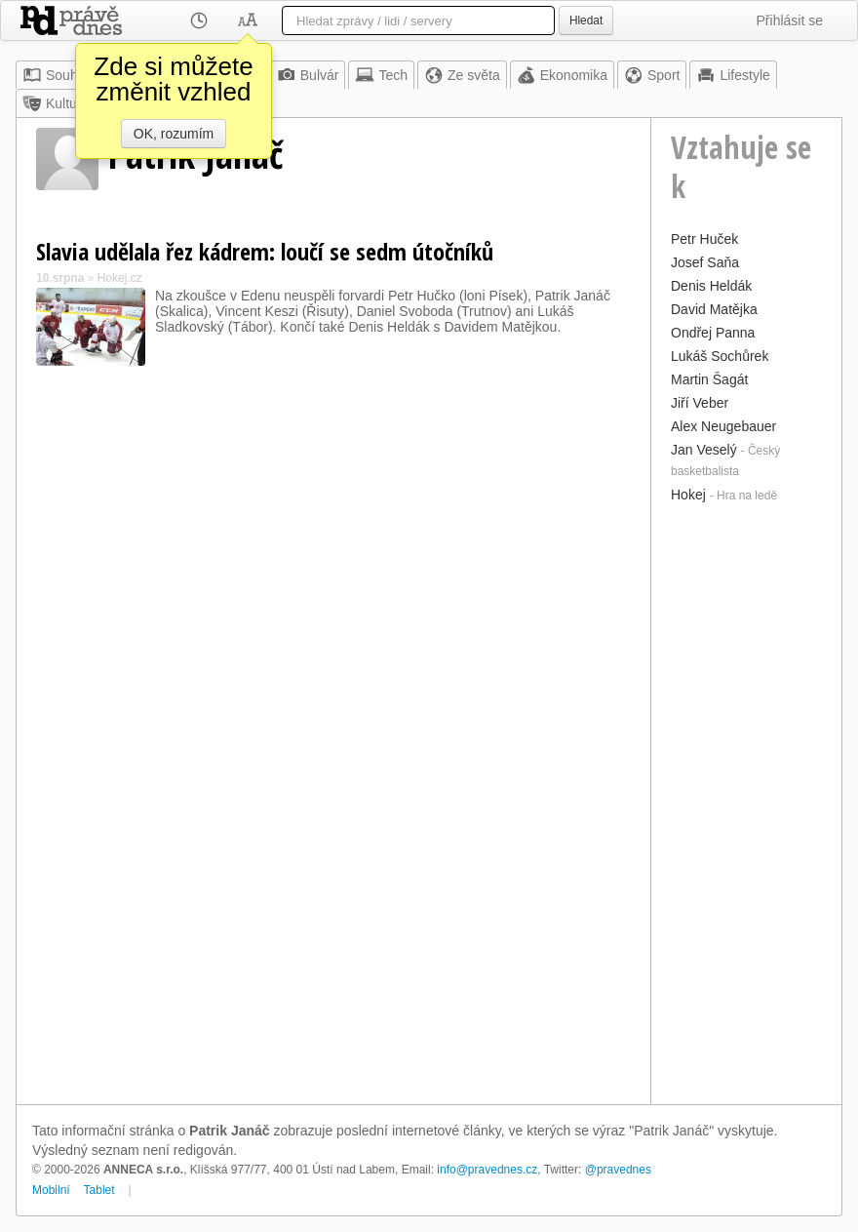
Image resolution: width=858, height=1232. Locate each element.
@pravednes (618, 1169)
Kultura (55, 103)
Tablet (99, 1190)
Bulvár (308, 75)
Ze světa (462, 75)
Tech (381, 75)
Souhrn (56, 75)
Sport (652, 75)
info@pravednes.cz (487, 1169)
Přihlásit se (790, 20)
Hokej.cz (120, 278)
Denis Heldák (711, 286)
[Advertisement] (746, 801)
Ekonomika (562, 75)
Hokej (688, 494)
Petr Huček (704, 239)
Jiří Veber (699, 403)
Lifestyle (732, 75)
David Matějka (714, 309)
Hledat (586, 20)
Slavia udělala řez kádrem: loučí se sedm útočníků (264, 251)
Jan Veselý (704, 449)
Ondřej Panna (713, 332)
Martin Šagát (709, 379)
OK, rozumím (174, 133)
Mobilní (51, 1190)
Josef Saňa (705, 262)
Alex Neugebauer (723, 426)
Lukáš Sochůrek (719, 356)
